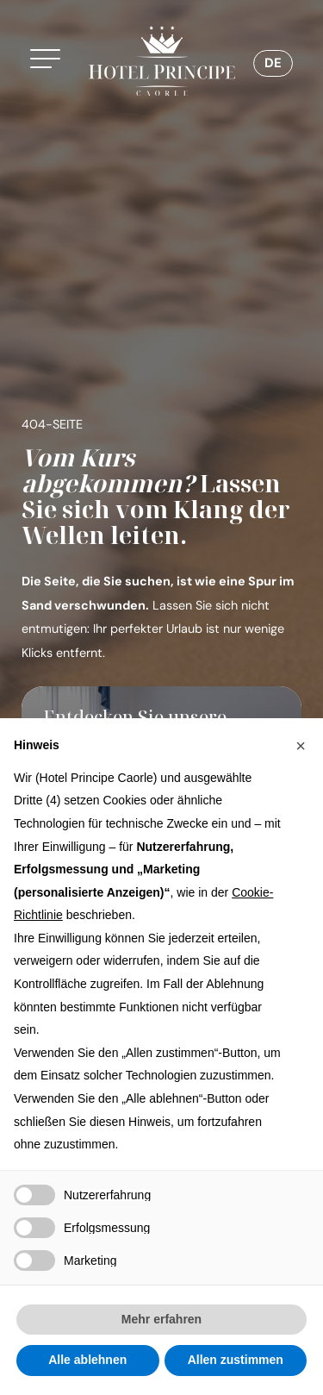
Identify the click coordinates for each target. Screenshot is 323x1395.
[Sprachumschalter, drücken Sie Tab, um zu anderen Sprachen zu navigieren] (273, 63)
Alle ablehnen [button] (87, 1360)
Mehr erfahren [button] (161, 1319)
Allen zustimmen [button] (235, 1360)
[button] (50, 61)
